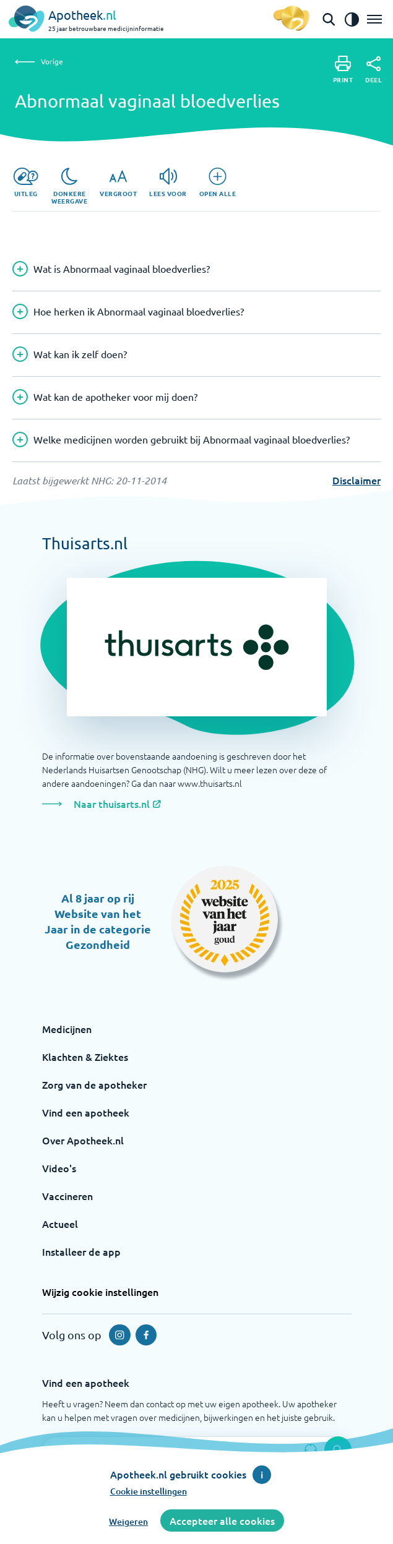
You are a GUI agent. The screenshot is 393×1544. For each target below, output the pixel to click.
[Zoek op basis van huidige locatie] (310, 1450)
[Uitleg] (25, 182)
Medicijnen (67, 1029)
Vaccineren (67, 1196)
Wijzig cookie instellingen (100, 1291)
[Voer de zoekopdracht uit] (338, 1450)
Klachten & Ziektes (85, 1056)
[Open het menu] (374, 19)
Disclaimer (356, 480)
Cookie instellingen (148, 1491)
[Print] (343, 70)
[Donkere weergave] (69, 186)
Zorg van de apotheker (94, 1084)
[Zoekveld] (197, 1450)
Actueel (60, 1223)
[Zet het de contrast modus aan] (351, 19)
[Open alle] (217, 182)
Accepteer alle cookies (222, 1520)
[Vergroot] (118, 182)
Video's (59, 1168)
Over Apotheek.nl (83, 1140)
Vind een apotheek (85, 1112)
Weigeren (128, 1521)
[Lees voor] (168, 182)
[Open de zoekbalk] (329, 19)
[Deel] (373, 70)
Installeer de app (81, 1251)
